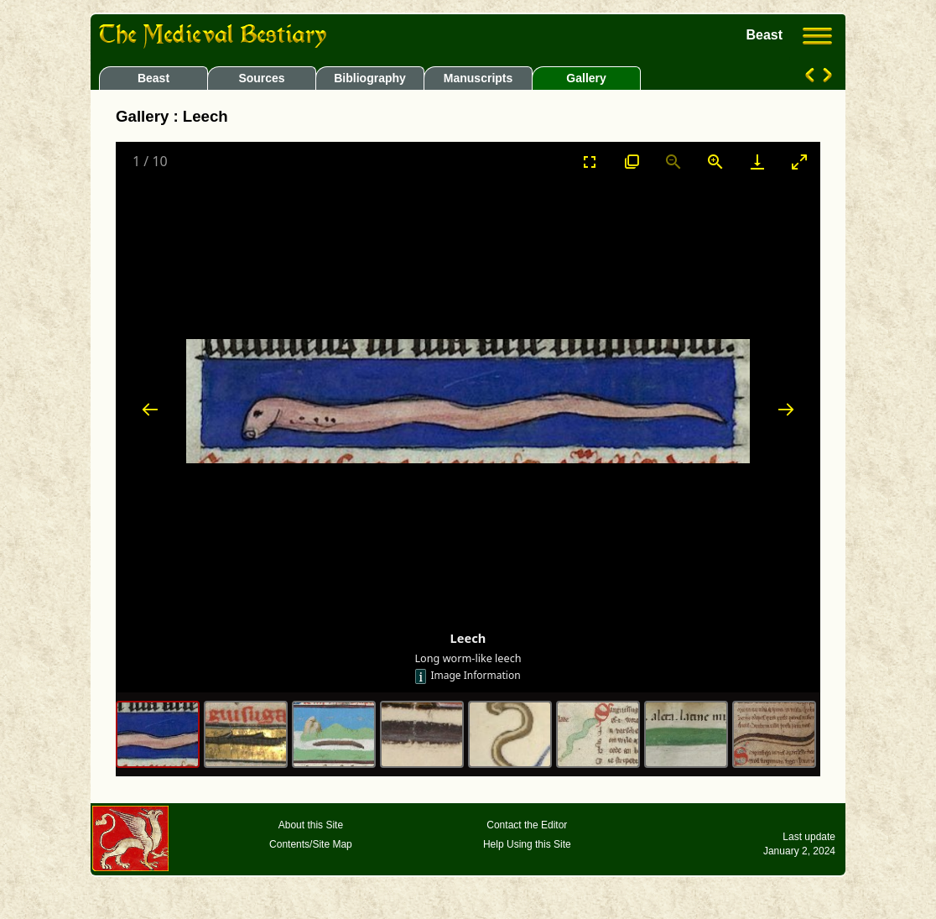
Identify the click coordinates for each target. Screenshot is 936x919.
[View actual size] (632, 161)
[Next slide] (785, 409)
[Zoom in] (715, 161)
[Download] (757, 161)
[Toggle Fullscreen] (590, 161)
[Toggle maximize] (799, 161)
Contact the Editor (526, 825)
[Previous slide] (150, 409)
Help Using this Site (527, 844)
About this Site (310, 825)
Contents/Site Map (310, 844)
